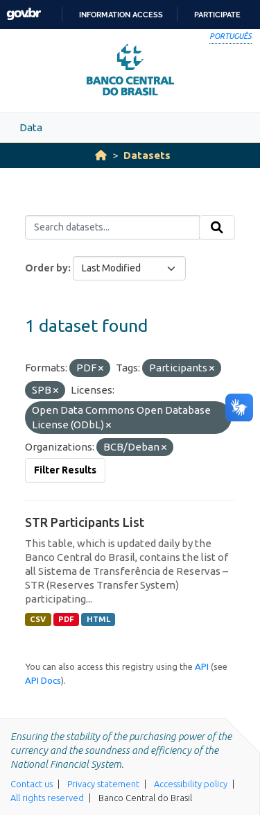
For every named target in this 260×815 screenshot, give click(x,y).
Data (30, 127)
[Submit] (217, 227)
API (202, 666)
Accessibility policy (190, 784)
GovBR (23, 14)
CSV (38, 619)
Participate (217, 14)
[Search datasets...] (112, 227)
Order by (46, 268)
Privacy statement (103, 784)
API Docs (43, 680)
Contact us (31, 784)
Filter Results (65, 470)
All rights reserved (47, 798)
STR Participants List (84, 522)
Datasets (147, 155)
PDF (66, 619)
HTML (98, 619)
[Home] (101, 155)
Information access (121, 14)
